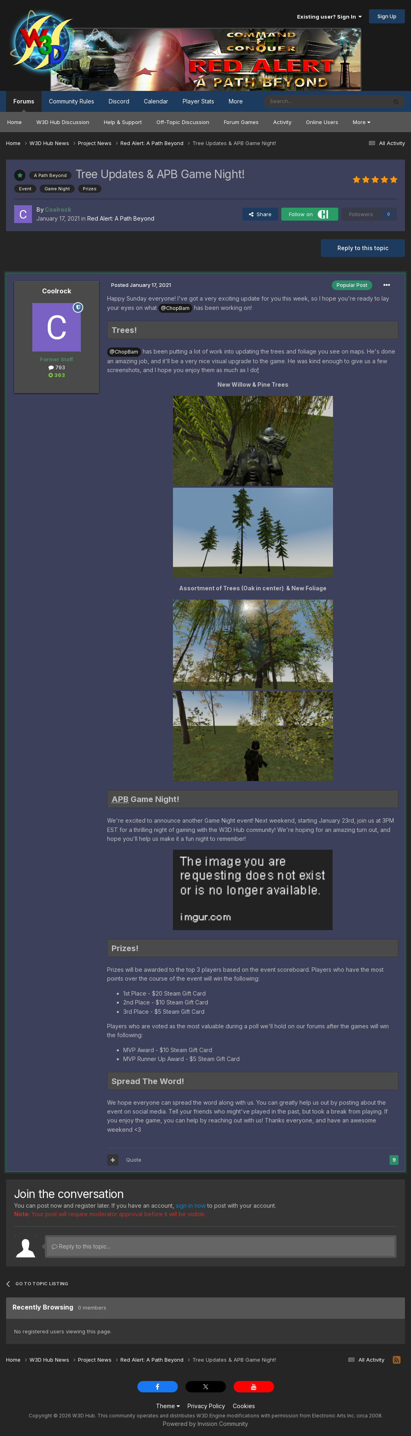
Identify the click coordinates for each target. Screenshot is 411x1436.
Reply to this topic (362, 247)
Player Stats (198, 101)
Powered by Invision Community (205, 1423)
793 (56, 367)
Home (14, 122)
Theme (168, 1405)
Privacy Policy (206, 1405)
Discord (119, 101)
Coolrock (56, 291)
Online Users (322, 122)
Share (260, 214)
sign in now (191, 1205)
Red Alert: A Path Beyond (120, 218)
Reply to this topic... (81, 1246)
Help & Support (123, 122)
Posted (141, 285)
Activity (282, 122)
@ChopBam (175, 308)
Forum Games (241, 122)
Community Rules (71, 101)
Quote (133, 1159)
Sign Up (386, 16)
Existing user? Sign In (329, 16)
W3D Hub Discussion (62, 122)
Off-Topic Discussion (182, 122)
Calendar (156, 101)
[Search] (304, 101)
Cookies (244, 1405)
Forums (23, 105)
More (361, 122)
